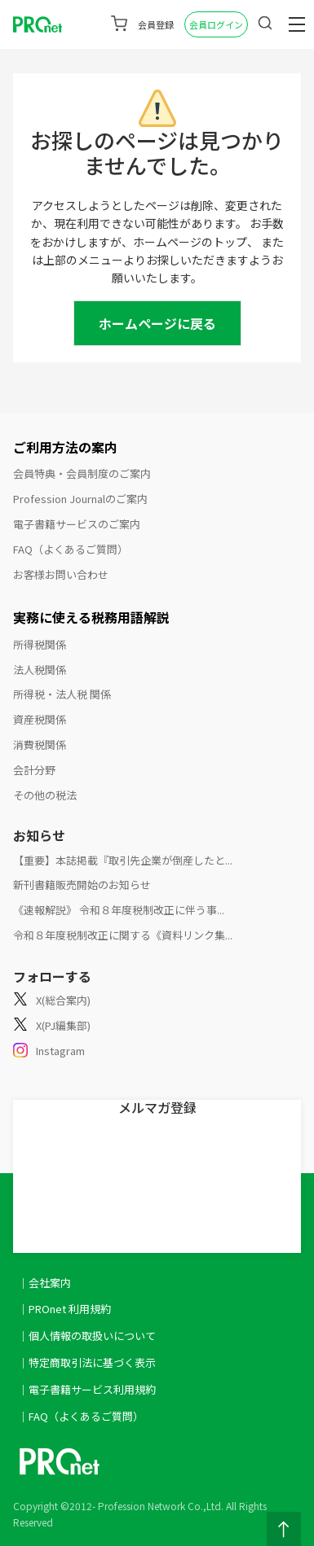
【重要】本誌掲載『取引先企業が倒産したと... (122, 860)
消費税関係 (39, 744)
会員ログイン (216, 24)
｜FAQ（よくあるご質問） (81, 1416)
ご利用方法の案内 (65, 447)
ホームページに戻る (157, 323)
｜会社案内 (44, 1282)
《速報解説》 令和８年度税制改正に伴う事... (118, 910)
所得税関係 (39, 644)
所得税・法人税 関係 (62, 694)
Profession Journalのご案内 (80, 498)
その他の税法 (45, 795)
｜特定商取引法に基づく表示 (87, 1362)
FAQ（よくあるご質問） (70, 549)
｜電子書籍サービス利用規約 (87, 1389)
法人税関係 (39, 669)
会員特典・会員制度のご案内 (82, 473)
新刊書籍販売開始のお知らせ (82, 884)
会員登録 (156, 24)
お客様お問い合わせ (60, 574)
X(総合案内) (52, 1000)
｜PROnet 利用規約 (64, 1308)
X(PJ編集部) (52, 1026)
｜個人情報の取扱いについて (87, 1335)
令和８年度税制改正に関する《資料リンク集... (122, 935)
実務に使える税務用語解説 (91, 617)
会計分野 (34, 769)
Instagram (49, 1051)
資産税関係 (39, 719)
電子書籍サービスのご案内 (76, 524)
